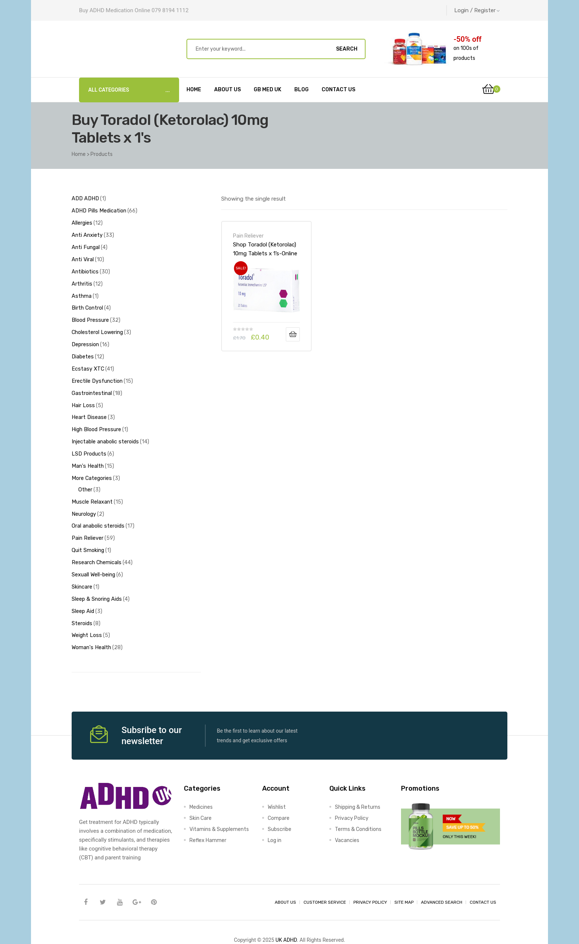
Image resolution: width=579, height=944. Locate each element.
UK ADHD (286, 917)
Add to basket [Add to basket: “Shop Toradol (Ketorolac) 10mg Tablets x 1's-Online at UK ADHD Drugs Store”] (293, 334)
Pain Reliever (248, 236)
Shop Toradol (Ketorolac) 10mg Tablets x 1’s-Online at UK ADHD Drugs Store (265, 249)
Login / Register (477, 10)
